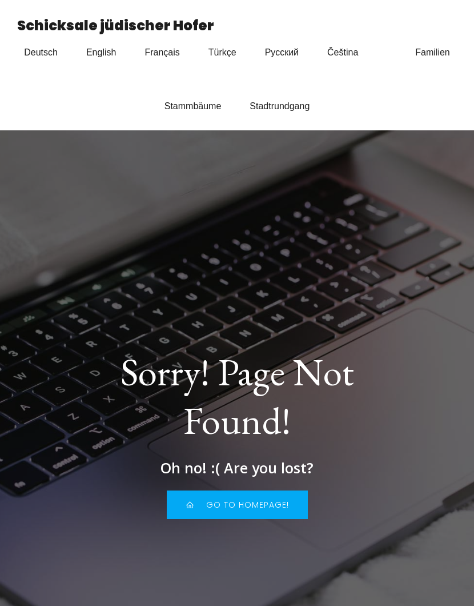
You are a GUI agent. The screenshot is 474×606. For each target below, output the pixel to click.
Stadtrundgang (280, 106)
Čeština (342, 52)
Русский (282, 52)
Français (161, 52)
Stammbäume (193, 106)
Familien (432, 52)
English (101, 52)
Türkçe (222, 52)
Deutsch (41, 52)
